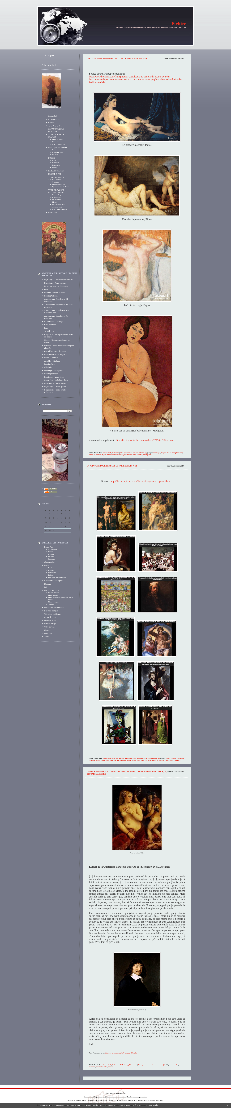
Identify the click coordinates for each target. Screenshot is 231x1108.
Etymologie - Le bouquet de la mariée (58, 280)
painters (162, 760)
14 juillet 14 (49, 331)
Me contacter (51, 65)
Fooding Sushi (50, 364)
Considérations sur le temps (55, 351)
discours (92, 1067)
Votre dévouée (49, 627)
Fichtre (178, 23)
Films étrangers (57, 139)
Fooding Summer (51, 374)
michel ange (121, 760)
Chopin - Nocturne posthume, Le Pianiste (57, 341)
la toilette (97, 455)
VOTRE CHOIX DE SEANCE (56, 136)
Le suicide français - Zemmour (56, 286)
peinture (177, 760)
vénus (110, 1067)
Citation (51, 568)
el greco (134, 760)
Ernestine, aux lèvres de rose (55, 383)
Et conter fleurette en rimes (54, 293)
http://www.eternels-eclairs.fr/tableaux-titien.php (121, 1053)
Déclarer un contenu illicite (76, 1100)
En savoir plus (152, 1105)
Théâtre (51, 604)
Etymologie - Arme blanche (55, 283)
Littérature (52, 573)
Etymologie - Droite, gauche (55, 387)
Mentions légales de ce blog (97, 1100)
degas (104, 455)
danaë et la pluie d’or (175, 453)
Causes (51, 122)
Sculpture (51, 559)
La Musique (56, 150)
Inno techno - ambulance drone (56, 380)
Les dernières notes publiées (116, 1097)
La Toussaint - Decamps (53, 321)
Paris (46, 328)
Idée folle (48, 367)
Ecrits (46, 565)
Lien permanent (126, 453)
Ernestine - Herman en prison (55, 354)
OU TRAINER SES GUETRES (56, 130)
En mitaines (56, 200)
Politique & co (50, 620)
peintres (155, 760)
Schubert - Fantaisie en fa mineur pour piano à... (59, 347)
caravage (180, 758)
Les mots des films (51, 590)
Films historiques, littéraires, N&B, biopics (60, 598)
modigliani (147, 455)
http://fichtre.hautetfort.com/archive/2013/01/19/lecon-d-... (146, 440)
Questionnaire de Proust (60, 187)
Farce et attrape (50, 624)
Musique (47, 584)
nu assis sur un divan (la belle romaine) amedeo (124, 455)
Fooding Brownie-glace (53, 370)
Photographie (49, 562)
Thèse (46, 636)
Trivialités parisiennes (52, 614)
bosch (98, 760)
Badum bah (52, 116)
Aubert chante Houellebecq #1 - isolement (56, 317)
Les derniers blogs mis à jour (94, 1097)
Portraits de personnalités (54, 607)
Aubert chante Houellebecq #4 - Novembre (56, 300)
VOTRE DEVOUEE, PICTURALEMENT (56, 191)
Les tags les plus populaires (137, 1097)
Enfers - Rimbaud (51, 358)
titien (91, 455)
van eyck (148, 760)
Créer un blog (110, 1093)
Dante (54, 167)
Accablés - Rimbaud (52, 361)
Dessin (50, 552)
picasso (141, 760)
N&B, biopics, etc (58, 144)
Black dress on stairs (59, 209)
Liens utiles (52, 212)
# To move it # (54, 119)
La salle (55, 155)
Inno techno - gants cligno (54, 377)
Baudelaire (56, 165)
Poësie (50, 575)
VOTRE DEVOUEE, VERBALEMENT (56, 178)
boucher (113, 760)
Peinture (51, 556)
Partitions (48, 633)
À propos (49, 55)
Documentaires (53, 593)
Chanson (47, 630)
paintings (169, 760)
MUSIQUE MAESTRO (57, 147)
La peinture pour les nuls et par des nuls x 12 (112, 466)
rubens (173, 758)
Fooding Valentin (51, 296)
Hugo (54, 160)
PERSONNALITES (56, 171)
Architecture (52, 549)
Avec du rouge (57, 207)
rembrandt (105, 760)
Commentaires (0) (140, 453)
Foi (45, 587)
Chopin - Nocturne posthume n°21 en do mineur (58, 335)
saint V (47, 289)
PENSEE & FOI (54, 174)
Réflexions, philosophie (53, 581)
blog (161, 1100)
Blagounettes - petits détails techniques (55, 391)
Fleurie (54, 202)
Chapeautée (56, 197)
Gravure (51, 554)
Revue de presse (50, 617)
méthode (99, 1067)
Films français (57, 142)
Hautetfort (121, 1093)
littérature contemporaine (57, 577)
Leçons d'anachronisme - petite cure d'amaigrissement (117, 58)
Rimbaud (55, 163)
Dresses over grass (58, 204)
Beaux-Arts (48, 547)
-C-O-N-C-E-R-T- (55, 126)
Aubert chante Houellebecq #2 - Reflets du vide (56, 311)
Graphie (51, 570)
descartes (174, 1065)
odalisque (156, 453)
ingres (163, 453)
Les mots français (58, 184)
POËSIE (51, 158)
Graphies (55, 182)
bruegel (92, 760)
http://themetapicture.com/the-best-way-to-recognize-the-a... (142, 481)
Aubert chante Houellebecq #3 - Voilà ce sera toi (58, 306)
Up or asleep (56, 195)
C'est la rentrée (50, 325)
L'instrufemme (57, 152)
